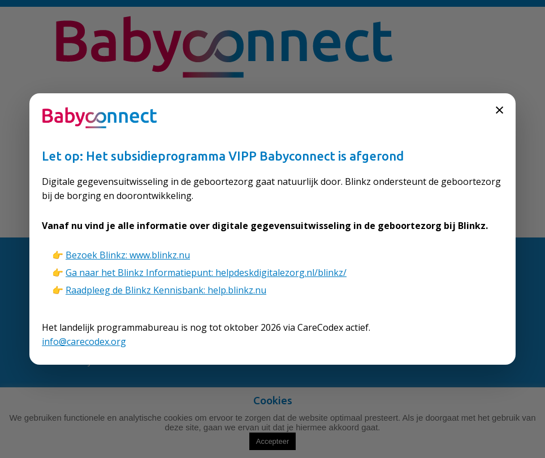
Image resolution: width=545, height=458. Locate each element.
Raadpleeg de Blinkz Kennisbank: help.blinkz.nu (166, 290)
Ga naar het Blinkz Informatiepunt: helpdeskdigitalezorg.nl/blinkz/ (206, 272)
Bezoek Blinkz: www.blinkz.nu (128, 255)
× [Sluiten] (499, 109)
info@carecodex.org (84, 341)
